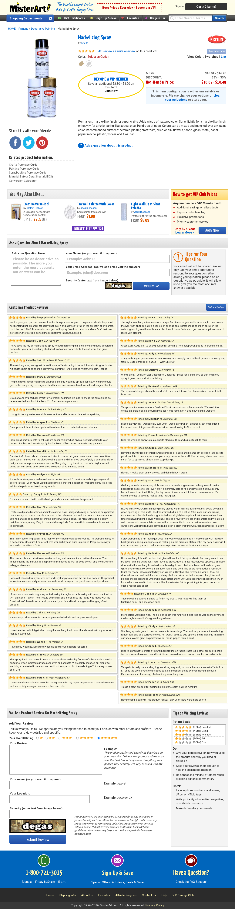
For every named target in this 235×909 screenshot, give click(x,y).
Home (50, 895)
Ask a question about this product (109, 145)
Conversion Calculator (23, 180)
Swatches (211, 56)
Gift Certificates (74, 18)
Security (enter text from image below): (92, 280)
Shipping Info (67, 895)
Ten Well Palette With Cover (95, 204)
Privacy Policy (154, 905)
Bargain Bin (157, 18)
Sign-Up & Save (106, 18)
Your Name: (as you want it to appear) (91, 253)
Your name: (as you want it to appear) (35, 779)
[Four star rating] (77, 738)
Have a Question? (191, 873)
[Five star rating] (98, 738)
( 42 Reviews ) (106, 51)
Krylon (84, 42)
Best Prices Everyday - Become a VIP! (129, 7)
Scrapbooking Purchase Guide (27, 172)
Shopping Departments (26, 18)
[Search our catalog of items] (219, 18)
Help (164, 895)
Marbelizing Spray (94, 37)
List (223, 56)
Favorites (133, 18)
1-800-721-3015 (43, 873)
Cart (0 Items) (206, 6)
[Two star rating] (46, 738)
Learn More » (184, 232)
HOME (12, 28)
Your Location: (19, 793)
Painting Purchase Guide (24, 168)
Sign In (179, 6)
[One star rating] (37, 738)
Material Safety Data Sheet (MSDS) (31, 176)
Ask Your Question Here (28, 253)
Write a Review (216, 307)
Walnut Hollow (35, 207)
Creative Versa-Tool (36, 204)
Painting (23, 28)
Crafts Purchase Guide (23, 164)
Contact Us (149, 895)
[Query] (190, 18)
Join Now (111, 91)
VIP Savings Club (183, 895)
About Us (87, 895)
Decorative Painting (43, 28)
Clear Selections (216, 51)
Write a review (125, 51)
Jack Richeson (88, 207)
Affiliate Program (125, 895)
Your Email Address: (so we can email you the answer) (102, 267)
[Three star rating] (59, 738)
